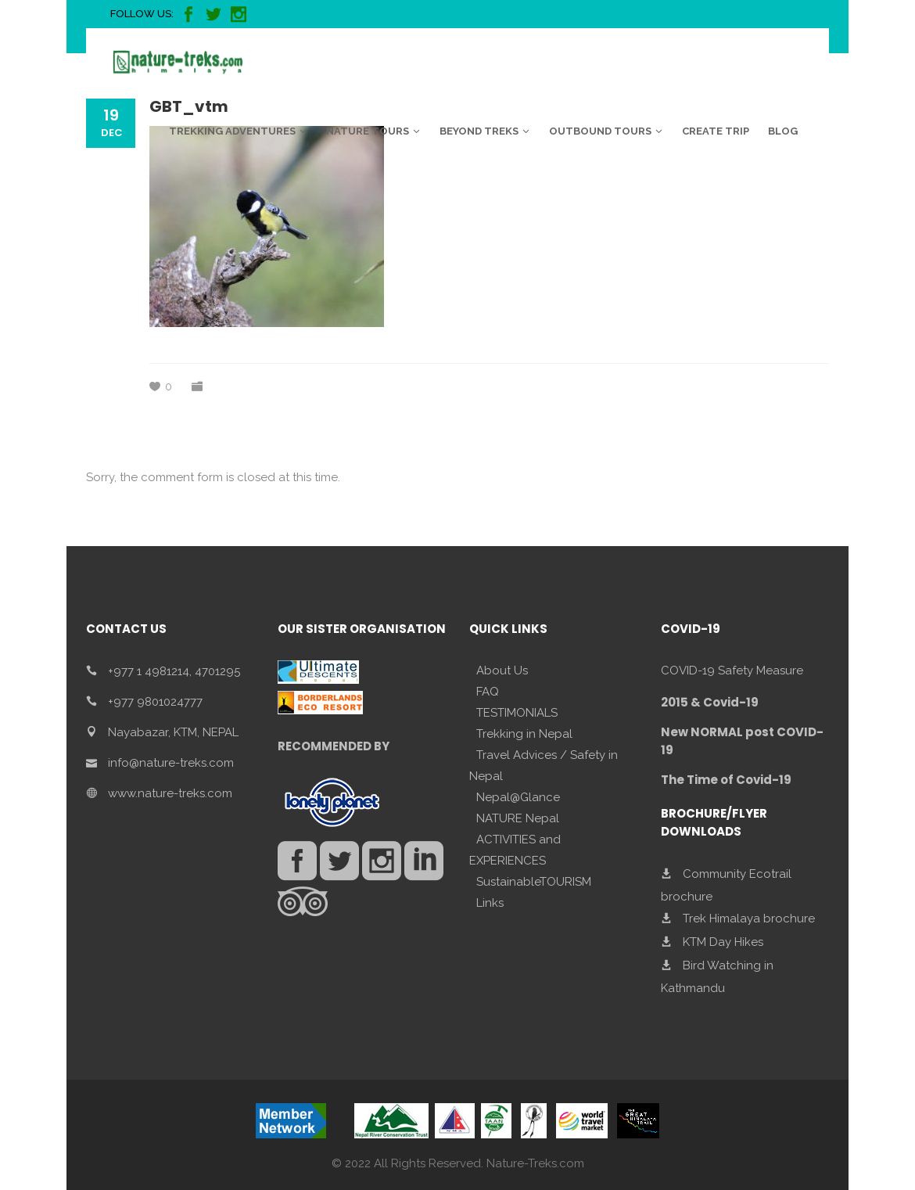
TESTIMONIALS (517, 713)
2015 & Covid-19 (710, 702)
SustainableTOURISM (533, 882)
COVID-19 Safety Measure (732, 670)
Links (490, 903)
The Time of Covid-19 (726, 779)
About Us (502, 670)
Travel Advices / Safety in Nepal (543, 765)
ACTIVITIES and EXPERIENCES (515, 850)
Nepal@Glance (518, 797)
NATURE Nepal (517, 818)
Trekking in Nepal (524, 734)
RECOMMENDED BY (333, 746)
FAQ (487, 692)
